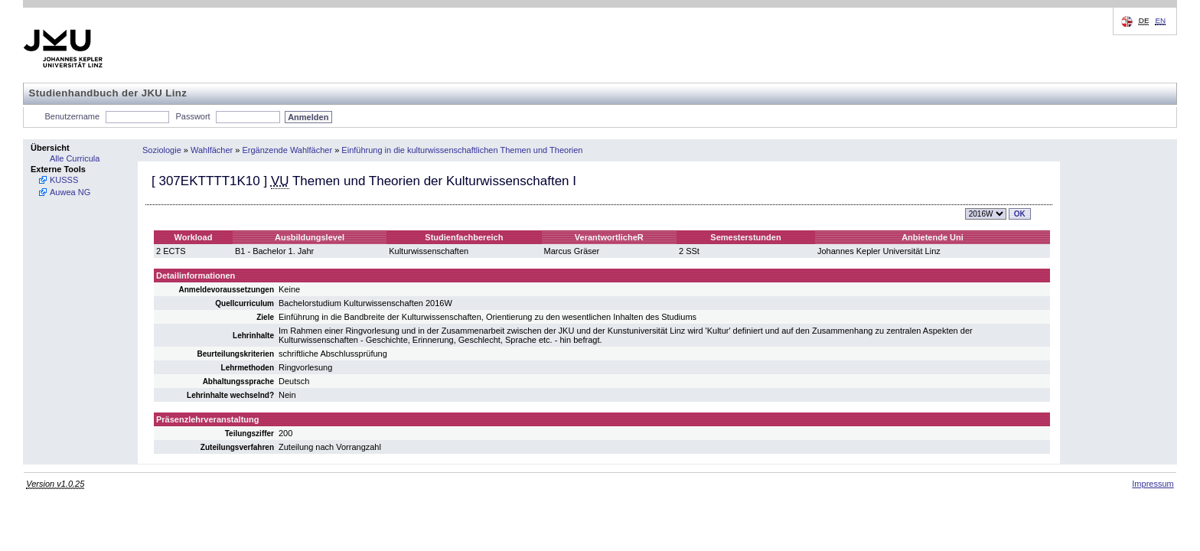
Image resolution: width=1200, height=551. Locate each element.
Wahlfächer (212, 150)
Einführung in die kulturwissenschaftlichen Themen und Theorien (461, 150)
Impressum (1152, 483)
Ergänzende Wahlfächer (288, 150)
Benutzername (72, 116)
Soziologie (161, 150)
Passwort (192, 116)
